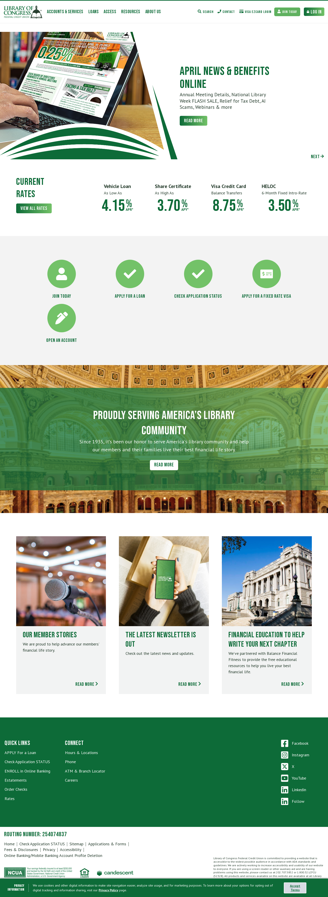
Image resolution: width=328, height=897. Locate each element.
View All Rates (33, 208)
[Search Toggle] (206, 12)
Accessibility (70, 849)
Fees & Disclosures (21, 849)
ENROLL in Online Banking (27, 771)
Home (9, 843)
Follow (292, 801)
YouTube (293, 778)
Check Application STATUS (27, 761)
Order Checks (16, 789)
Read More (193, 121)
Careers (71, 780)
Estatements (16, 780)
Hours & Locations (81, 752)
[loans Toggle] (93, 12)
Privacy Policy (108, 890)
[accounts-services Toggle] (65, 12)
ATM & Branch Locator (85, 771)
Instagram (295, 755)
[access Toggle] (110, 12)
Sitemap (76, 843)
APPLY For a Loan (20, 752)
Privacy (49, 849)
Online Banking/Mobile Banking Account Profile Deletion (53, 855)
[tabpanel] (164, 95)
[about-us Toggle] (153, 12)
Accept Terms (295, 888)
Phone (70, 761)
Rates (10, 798)
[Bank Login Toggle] (314, 12)
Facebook (294, 743)
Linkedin (293, 790)
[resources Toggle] (131, 12)
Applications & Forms (107, 843)
